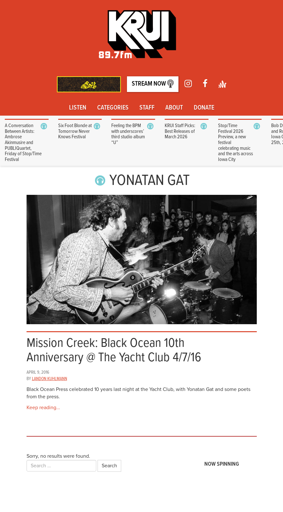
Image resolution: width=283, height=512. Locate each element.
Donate (204, 108)
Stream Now (153, 84)
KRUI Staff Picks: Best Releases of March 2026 (180, 131)
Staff (146, 108)
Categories (113, 108)
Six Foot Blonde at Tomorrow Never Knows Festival (75, 131)
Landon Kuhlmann (49, 379)
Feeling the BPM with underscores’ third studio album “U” (128, 134)
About (174, 108)
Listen (77, 108)
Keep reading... (43, 407)
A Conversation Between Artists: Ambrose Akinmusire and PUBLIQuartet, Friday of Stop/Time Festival (23, 142)
